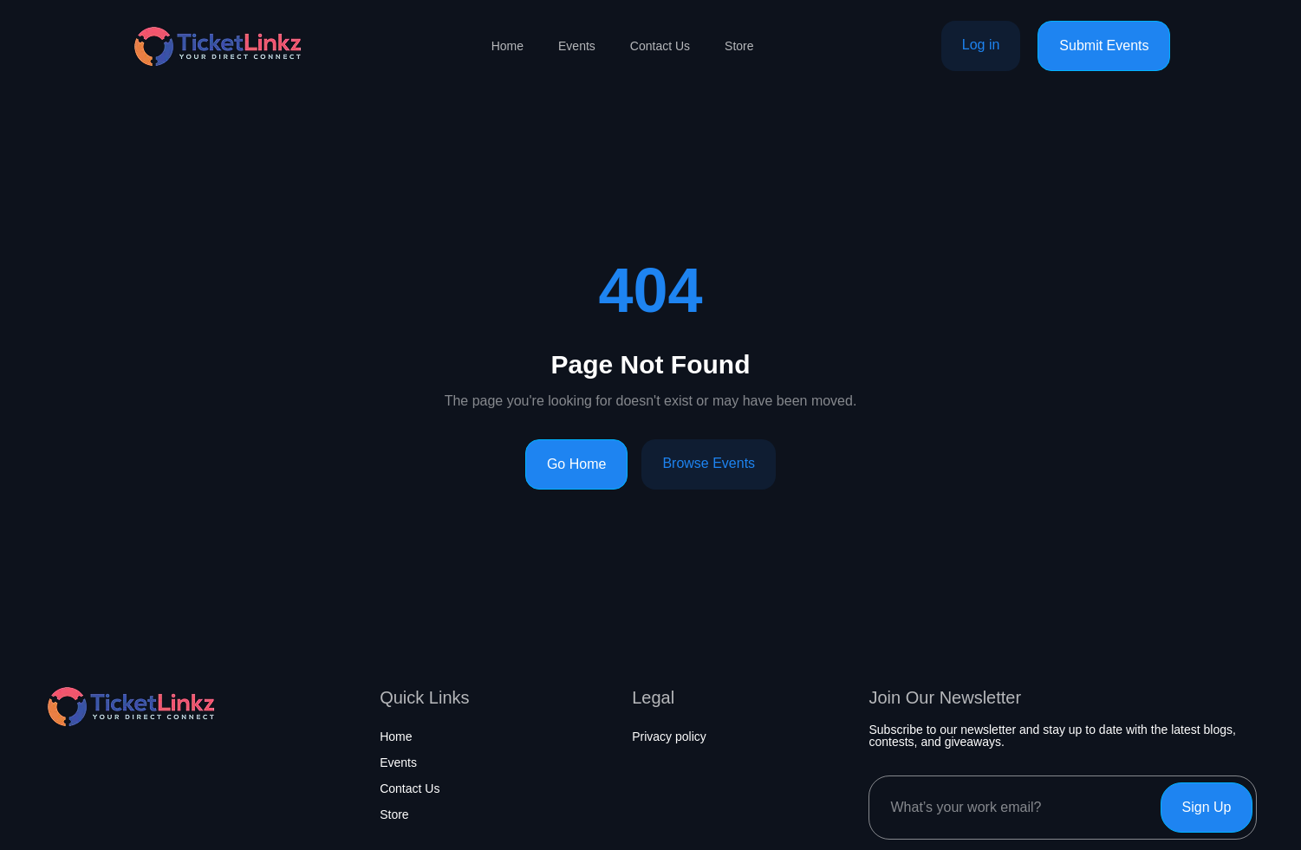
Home (507, 46)
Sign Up (1207, 807)
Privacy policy (669, 736)
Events (576, 46)
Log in (981, 44)
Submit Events (1103, 45)
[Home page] (217, 46)
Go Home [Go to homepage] (576, 464)
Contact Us (660, 46)
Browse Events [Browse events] (708, 463)
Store (739, 46)
